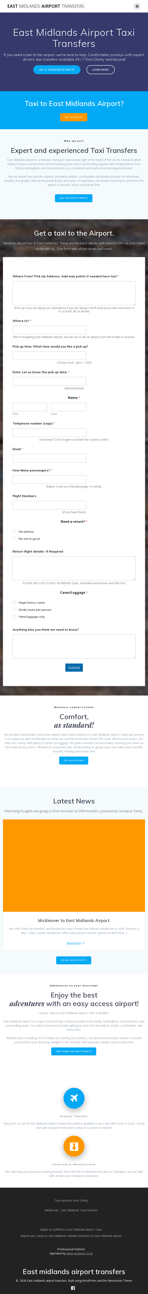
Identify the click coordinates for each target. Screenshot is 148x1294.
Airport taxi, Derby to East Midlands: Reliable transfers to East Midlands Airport (71, 1236)
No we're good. (29, 539)
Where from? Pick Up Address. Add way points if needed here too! (66, 276)
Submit (74, 667)
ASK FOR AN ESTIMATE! (74, 198)
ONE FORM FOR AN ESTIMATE (74, 1051)
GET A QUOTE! (74, 117)
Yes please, (26, 531)
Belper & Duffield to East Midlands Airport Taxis (71, 1229)
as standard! (74, 725)
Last (54, 414)
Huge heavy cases (32, 602)
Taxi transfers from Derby (71, 1200)
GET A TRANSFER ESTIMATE (56, 69)
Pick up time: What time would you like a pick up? (50, 346)
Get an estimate (74, 760)
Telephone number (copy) (34, 423)
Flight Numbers (24, 496)
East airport (45, 6)
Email (18, 449)
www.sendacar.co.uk (79, 1253)
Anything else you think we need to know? (46, 629)
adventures (27, 1003)
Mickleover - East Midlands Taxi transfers (71, 1210)
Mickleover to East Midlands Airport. (74, 920)
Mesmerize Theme (120, 1280)
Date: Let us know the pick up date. (41, 372)
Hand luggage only (32, 617)
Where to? (22, 321)
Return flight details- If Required (38, 551)
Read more (74, 943)
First (15, 414)
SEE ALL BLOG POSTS (74, 960)
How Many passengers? (32, 470)
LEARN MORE (100, 69)
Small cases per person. (35, 610)
